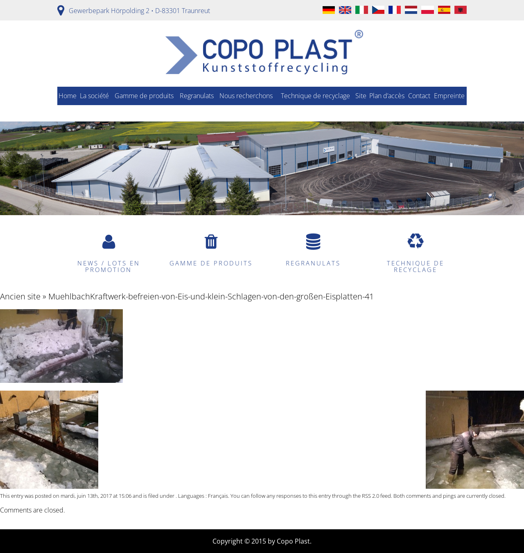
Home (68, 95)
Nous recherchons (246, 95)
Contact (419, 95)
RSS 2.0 (370, 495)
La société (94, 95)
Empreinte (449, 95)
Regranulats (197, 95)
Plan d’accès (386, 95)
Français (218, 495)
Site (360, 95)
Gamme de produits (144, 95)
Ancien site (20, 296)
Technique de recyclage (315, 95)
